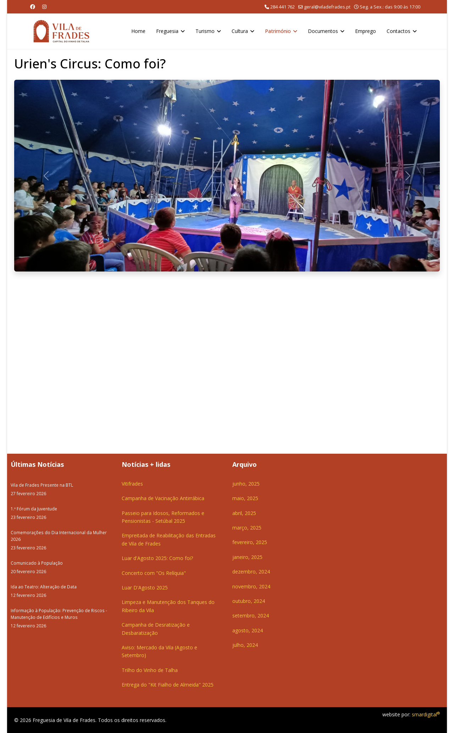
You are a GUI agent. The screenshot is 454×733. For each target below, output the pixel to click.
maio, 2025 (245, 498)
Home (138, 31)
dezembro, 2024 (251, 571)
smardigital (426, 714)
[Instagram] (44, 6)
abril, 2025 (244, 513)
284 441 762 (282, 7)
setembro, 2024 (250, 615)
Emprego (365, 31)
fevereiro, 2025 (249, 542)
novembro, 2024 (251, 586)
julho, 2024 (245, 645)
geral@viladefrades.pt (327, 7)
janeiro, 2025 (247, 557)
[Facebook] (32, 6)
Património (278, 31)
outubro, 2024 (248, 601)
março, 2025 (246, 527)
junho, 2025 (246, 483)
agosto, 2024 (247, 630)
